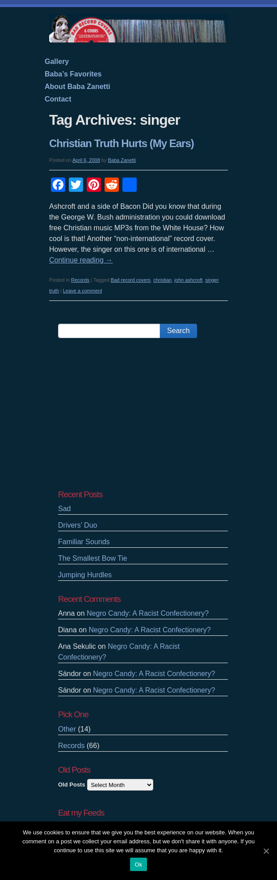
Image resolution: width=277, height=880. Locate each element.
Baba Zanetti (122, 160)
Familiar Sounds (84, 542)
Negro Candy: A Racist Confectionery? (148, 613)
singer (211, 280)
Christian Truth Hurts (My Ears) (121, 143)
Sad (64, 508)
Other (67, 729)
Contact (58, 99)
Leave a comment (82, 290)
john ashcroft (188, 280)
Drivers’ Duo (77, 525)
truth (54, 290)
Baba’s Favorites (73, 74)
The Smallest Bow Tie (92, 558)
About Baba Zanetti (77, 86)
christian (162, 280)
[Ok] (265, 850)
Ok (138, 864)
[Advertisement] (143, 413)
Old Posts (71, 784)
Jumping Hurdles (85, 575)
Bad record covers (131, 280)
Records (80, 280)
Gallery (57, 61)
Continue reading (81, 260)
